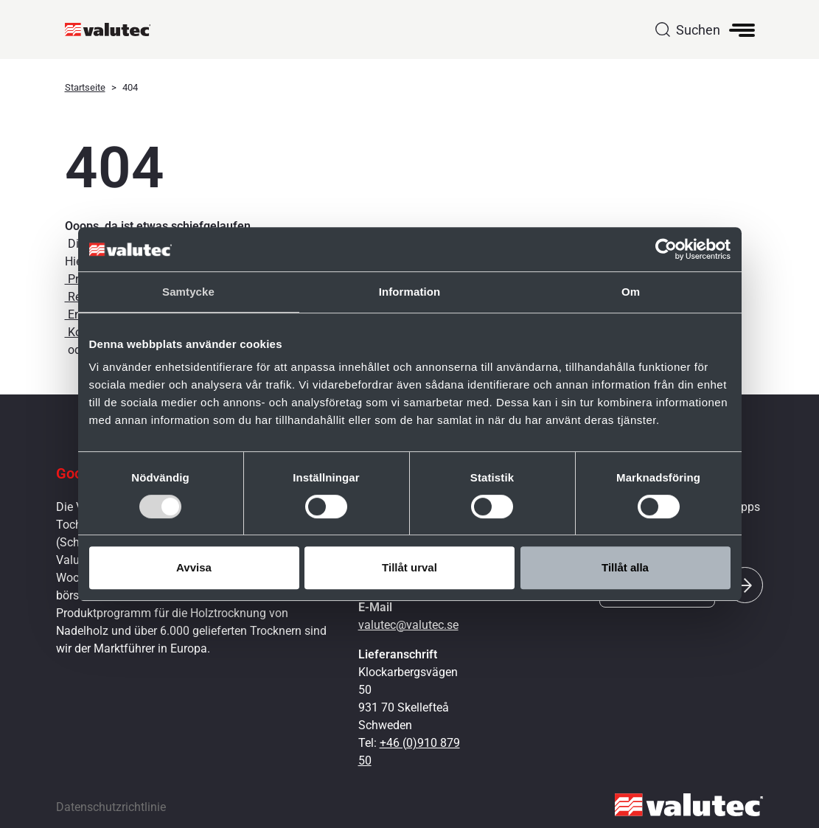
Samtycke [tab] (188, 291)
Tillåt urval (409, 567)
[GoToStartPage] (114, 29)
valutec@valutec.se (408, 625)
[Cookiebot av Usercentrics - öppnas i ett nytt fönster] (666, 249)
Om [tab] (630, 291)
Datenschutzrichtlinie (111, 807)
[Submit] (745, 585)
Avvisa (194, 567)
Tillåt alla (625, 567)
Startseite (85, 87)
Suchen (698, 30)
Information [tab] (410, 291)
